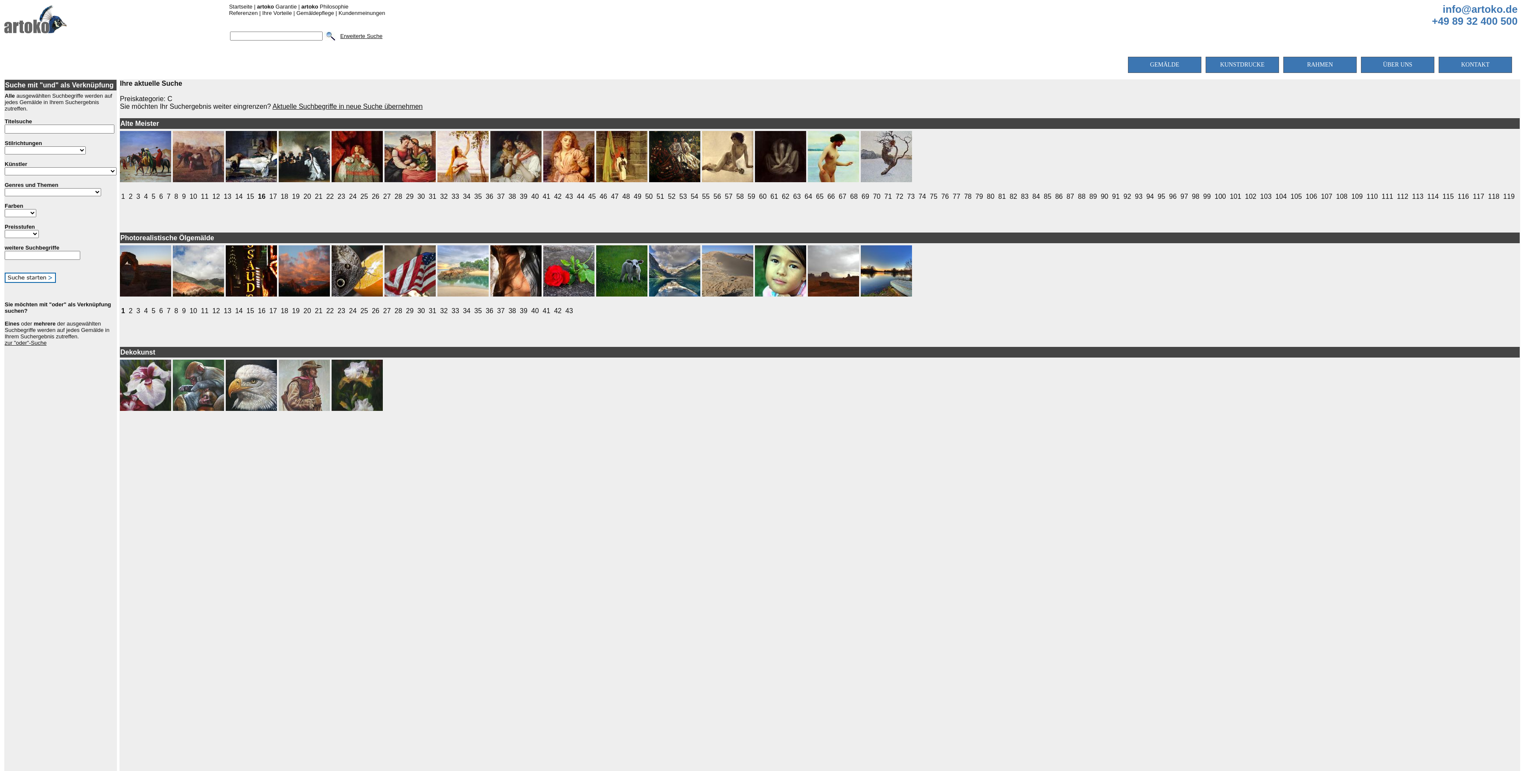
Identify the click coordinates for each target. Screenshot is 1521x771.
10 (193, 196)
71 (888, 196)
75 (934, 196)
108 (1342, 196)
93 (1138, 196)
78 (968, 196)
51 (660, 196)
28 (398, 196)
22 (330, 196)
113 (1418, 196)
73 (911, 196)
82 (1013, 196)
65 (820, 196)
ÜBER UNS (1398, 64)
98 (1196, 196)
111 (1387, 196)
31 (433, 196)
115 (1448, 196)
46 (603, 196)
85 (1048, 196)
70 (876, 196)
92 (1127, 196)
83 (1025, 196)
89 (1093, 196)
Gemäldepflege (315, 13)
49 (637, 196)
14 (239, 196)
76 (945, 196)
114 (1433, 196)
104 (1281, 196)
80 (990, 196)
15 (250, 196)
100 (1220, 196)
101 (1235, 196)
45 (592, 196)
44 (581, 196)
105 (1296, 196)
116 (1463, 196)
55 (706, 196)
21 (319, 196)
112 (1402, 196)
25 (364, 196)
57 (728, 196)
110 (1372, 196)
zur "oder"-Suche (26, 343)
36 (489, 196)
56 (717, 196)
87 (1070, 196)
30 (421, 196)
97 (1184, 196)
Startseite (241, 6)
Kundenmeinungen (361, 13)
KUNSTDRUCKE (1242, 64)
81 (1002, 196)
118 (1494, 196)
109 (1357, 196)
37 (501, 196)
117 (1478, 196)
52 (672, 196)
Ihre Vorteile (276, 13)
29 (410, 196)
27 (387, 196)
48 (626, 196)
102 (1250, 196)
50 (649, 196)
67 (842, 196)
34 (467, 196)
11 (205, 196)
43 (569, 196)
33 (455, 196)
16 (261, 196)
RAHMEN (1320, 64)
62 (786, 196)
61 (774, 196)
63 (797, 196)
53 (683, 196)
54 (694, 196)
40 (535, 196)
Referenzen (243, 13)
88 (1082, 196)
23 (341, 196)
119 (1509, 196)
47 (615, 196)
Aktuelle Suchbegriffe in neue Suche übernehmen (348, 106)
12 (216, 196)
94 (1150, 196)
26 (375, 196)
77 (956, 196)
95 (1162, 196)
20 (307, 196)
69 (865, 196)
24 (353, 196)
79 (979, 196)
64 (808, 196)
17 (273, 196)
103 (1266, 196)
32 (444, 196)
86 (1059, 196)
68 (854, 196)
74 (922, 196)
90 (1104, 196)
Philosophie (325, 6)
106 (1311, 196)
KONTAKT (1475, 64)
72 (899, 196)
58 (740, 196)
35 (478, 196)
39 (523, 196)
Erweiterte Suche (361, 36)
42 (558, 196)
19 (296, 196)
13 (227, 196)
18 (284, 196)
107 (1326, 196)
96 (1173, 196)
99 (1207, 196)
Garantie (277, 6)
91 (1116, 196)
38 (512, 196)
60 (763, 196)
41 (546, 196)
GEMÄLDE (1164, 64)
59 (751, 196)
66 (831, 196)
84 (1036, 196)
